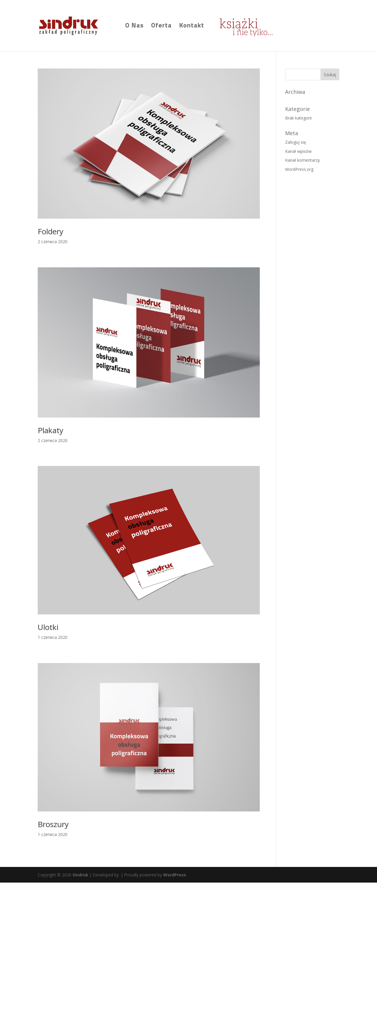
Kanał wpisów (298, 151)
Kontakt (191, 26)
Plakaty (50, 430)
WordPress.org (299, 169)
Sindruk (80, 875)
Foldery (50, 231)
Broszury (53, 824)
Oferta (161, 26)
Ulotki (48, 627)
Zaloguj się (295, 142)
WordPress (174, 875)
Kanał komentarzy (302, 160)
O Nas (134, 26)
